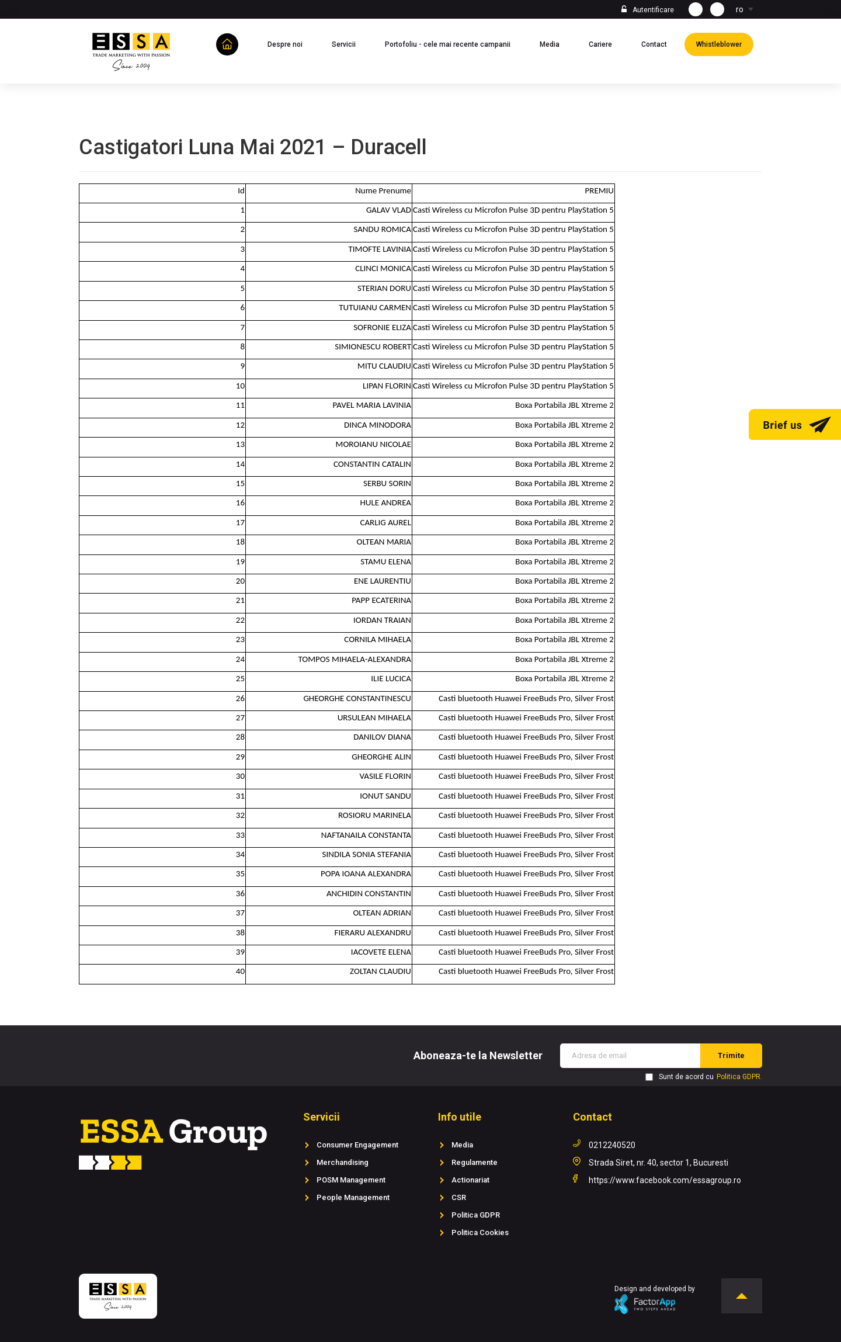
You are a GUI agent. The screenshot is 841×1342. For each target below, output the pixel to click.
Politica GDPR (475, 1215)
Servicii (349, 43)
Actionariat (470, 1179)
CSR (458, 1197)
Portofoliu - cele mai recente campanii (453, 43)
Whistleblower (724, 43)
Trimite (731, 1055)
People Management (353, 1197)
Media (555, 43)
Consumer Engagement (357, 1144)
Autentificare (653, 10)
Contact (660, 43)
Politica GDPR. (739, 1077)
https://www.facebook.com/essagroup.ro (665, 1180)
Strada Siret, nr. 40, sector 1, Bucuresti (658, 1162)
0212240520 (612, 1145)
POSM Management (351, 1179)
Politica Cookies (480, 1232)
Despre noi (290, 43)
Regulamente (474, 1162)
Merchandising (343, 1162)
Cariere (606, 43)
